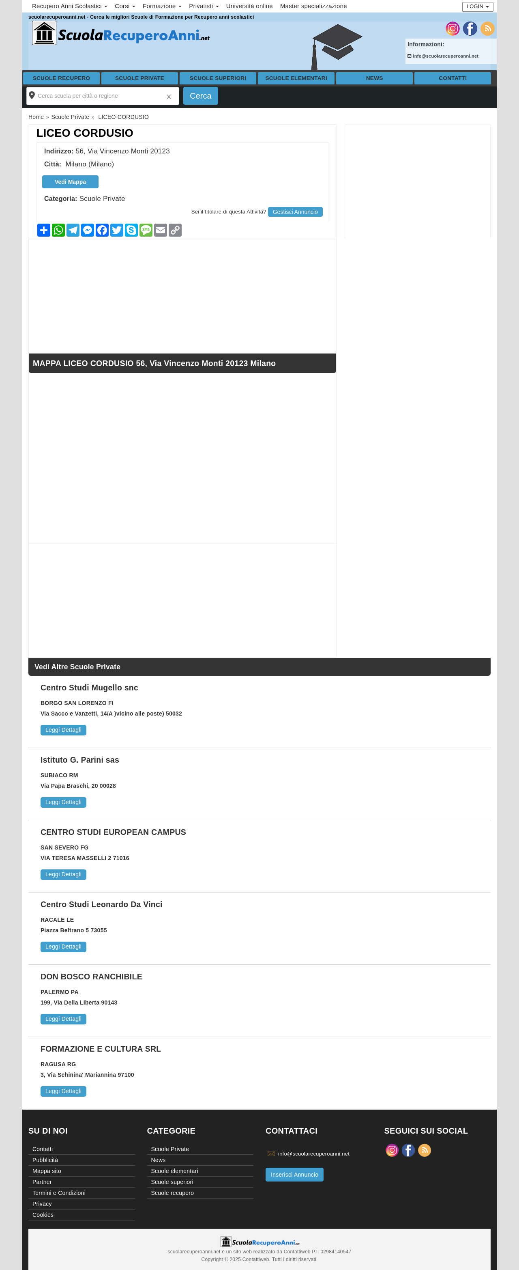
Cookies (43, 1215)
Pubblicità (45, 1160)
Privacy (42, 1204)
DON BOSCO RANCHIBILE (91, 976)
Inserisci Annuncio (294, 1174)
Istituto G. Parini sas (80, 759)
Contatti (453, 78)
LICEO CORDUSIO (84, 133)
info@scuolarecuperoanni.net (442, 56)
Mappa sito (46, 1171)
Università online (249, 5)
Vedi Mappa (70, 182)
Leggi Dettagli (63, 730)
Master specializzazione (313, 5)
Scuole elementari (296, 78)
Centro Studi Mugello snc (89, 687)
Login (478, 6)
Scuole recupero (61, 78)
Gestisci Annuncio (295, 212)
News (374, 78)
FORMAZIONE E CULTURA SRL (101, 1048)
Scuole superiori (218, 78)
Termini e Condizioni (59, 1193)
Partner (42, 1182)
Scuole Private (139, 78)
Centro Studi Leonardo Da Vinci (102, 904)
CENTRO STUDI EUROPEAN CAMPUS (113, 832)
